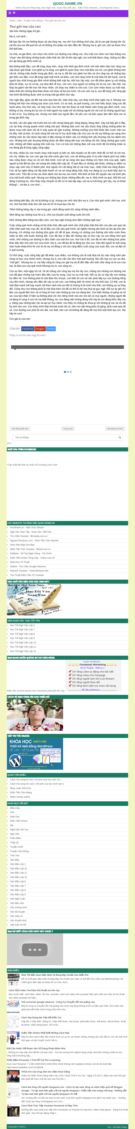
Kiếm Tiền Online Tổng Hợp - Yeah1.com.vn (32, 557)
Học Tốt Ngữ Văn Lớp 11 (23, 646)
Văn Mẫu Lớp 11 (18, 872)
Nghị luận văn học (19, 829)
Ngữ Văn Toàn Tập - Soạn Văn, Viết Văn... (31, 532)
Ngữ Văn (14, 834)
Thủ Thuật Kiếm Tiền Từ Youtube (27, 575)
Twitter (51, 328)
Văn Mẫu (14, 860)
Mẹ (11, 825)
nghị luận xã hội (18, 924)
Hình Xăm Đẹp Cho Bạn (22, 544)
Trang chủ (68, 429)
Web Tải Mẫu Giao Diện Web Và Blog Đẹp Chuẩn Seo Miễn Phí (55, 975)
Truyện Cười (16, 846)
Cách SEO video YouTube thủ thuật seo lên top (34, 990)
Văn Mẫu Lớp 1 (18, 864)
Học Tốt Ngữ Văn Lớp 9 (22, 638)
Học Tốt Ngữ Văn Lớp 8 (22, 634)
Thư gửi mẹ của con (25, 26)
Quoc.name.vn (67, 3)
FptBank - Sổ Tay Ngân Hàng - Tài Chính (31, 553)
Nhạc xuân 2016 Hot (20, 788)
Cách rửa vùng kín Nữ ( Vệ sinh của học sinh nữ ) (35, 779)
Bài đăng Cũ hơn (115, 429)
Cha (12, 812)
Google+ (40, 328)
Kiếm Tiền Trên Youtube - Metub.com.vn (30, 549)
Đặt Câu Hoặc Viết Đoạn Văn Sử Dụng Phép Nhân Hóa (36, 1048)
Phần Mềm (15, 838)
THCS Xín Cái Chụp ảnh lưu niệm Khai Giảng (45, 1071)
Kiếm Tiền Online (18, 821)
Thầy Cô (14, 842)
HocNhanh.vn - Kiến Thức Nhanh (27, 527)
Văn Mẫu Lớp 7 (18, 885)
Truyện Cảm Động (19, 851)
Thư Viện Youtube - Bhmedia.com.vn (28, 536)
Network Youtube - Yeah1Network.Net (29, 570)
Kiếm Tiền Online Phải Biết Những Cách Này (45, 1033)
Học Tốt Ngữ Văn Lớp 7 (22, 629)
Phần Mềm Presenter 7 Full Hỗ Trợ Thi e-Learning (33, 1060)
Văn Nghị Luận (17, 898)
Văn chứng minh (18, 907)
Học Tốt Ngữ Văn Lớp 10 (23, 642)
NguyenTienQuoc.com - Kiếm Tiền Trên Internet (34, 540)
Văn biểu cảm (17, 903)
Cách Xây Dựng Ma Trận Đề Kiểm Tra (41, 1017)
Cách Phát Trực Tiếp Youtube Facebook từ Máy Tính (49, 1105)
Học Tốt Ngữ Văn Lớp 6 (22, 625)
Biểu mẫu (15, 808)
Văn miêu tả (16, 916)
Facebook (27, 328)
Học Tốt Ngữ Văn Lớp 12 (23, 651)
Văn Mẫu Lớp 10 (18, 868)
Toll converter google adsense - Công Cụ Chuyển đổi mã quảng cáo (58, 1002)
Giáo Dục (15, 816)
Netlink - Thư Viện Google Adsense (28, 566)
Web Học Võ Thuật (19, 562)
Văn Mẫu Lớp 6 (18, 881)
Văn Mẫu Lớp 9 (18, 894)
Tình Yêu (14, 855)
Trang (123, 1127)
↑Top (109, 1127)
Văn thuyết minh (18, 920)
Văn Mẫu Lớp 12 (18, 877)
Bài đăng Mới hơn (20, 429)
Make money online (20, 797)
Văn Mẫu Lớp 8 (18, 890)
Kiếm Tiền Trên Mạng (21, 792)
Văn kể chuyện (17, 911)
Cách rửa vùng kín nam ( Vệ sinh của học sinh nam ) (37, 783)
